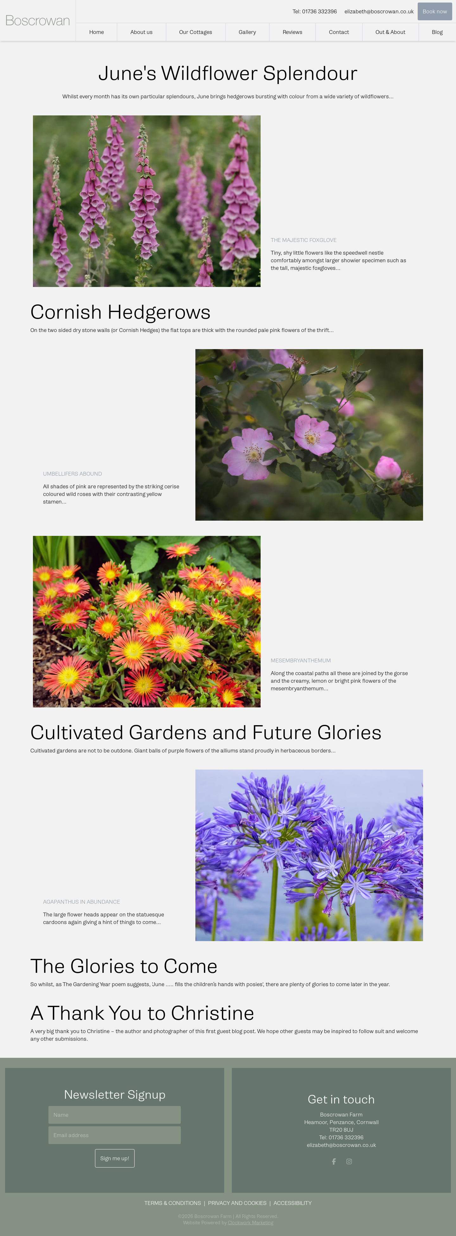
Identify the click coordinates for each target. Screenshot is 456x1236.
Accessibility (293, 1203)
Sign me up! (114, 1158)
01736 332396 (319, 11)
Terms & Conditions (172, 1203)
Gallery (247, 32)
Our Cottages (195, 32)
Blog (437, 32)
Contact (339, 32)
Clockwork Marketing (250, 1223)
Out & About (390, 32)
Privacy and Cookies (237, 1203)
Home (96, 32)
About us (141, 32)
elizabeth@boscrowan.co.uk (379, 11)
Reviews (292, 32)
